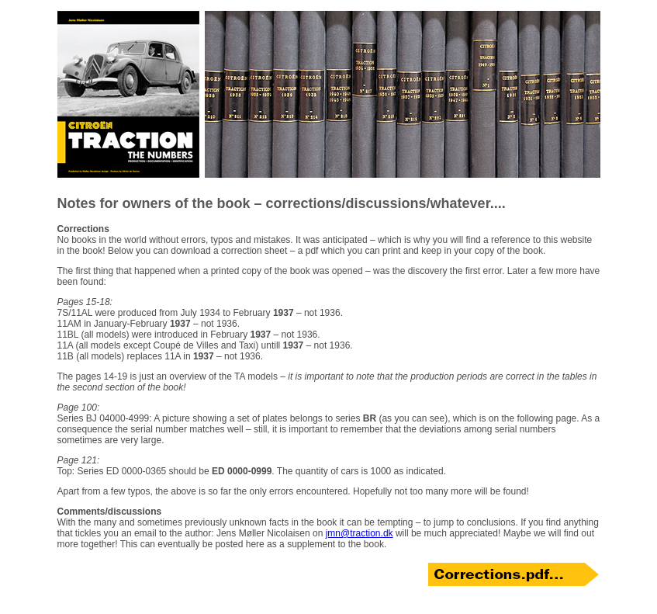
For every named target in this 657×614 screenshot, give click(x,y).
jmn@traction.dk (359, 533)
